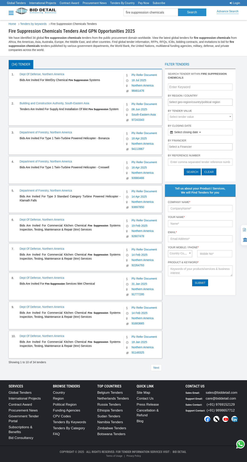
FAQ (56, 434)
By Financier (177, 140)
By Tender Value (180, 110)
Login (235, 3)
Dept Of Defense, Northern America (42, 74)
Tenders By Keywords (69, 422)
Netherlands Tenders (113, 398)
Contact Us (145, 398)
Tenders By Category (69, 428)
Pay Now (143, 3)
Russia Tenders (109, 404)
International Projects (42, 3)
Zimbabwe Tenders (111, 428)
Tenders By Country (122, 3)
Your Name (176, 217)
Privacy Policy (133, 455)
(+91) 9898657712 (221, 410)
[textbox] (201, 102)
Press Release (148, 404)
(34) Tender (21, 64)
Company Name (179, 202)
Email (172, 232)
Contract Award (69, 3)
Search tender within (197, 75)
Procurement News (95, 3)
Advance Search (227, 11)
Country (59, 393)
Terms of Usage (114, 455)
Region (58, 398)
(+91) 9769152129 (221, 404)
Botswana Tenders (111, 434)
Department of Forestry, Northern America (46, 132)
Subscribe (159, 3)
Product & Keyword (183, 262)
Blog (140, 421)
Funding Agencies (66, 410)
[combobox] (200, 102)
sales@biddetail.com (221, 393)
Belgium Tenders (110, 393)
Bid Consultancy (21, 438)
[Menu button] (12, 13)
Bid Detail (179, 452)
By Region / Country (183, 95)
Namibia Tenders (110, 422)
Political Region (65, 404)
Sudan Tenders (108, 416)
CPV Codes (62, 416)
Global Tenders (16, 3)
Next (156, 367)
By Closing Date (180, 125)
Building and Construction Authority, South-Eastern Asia (54, 103)
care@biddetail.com (221, 398)
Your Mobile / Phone (183, 247)
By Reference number (184, 155)
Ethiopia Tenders (110, 410)
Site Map (143, 393)
